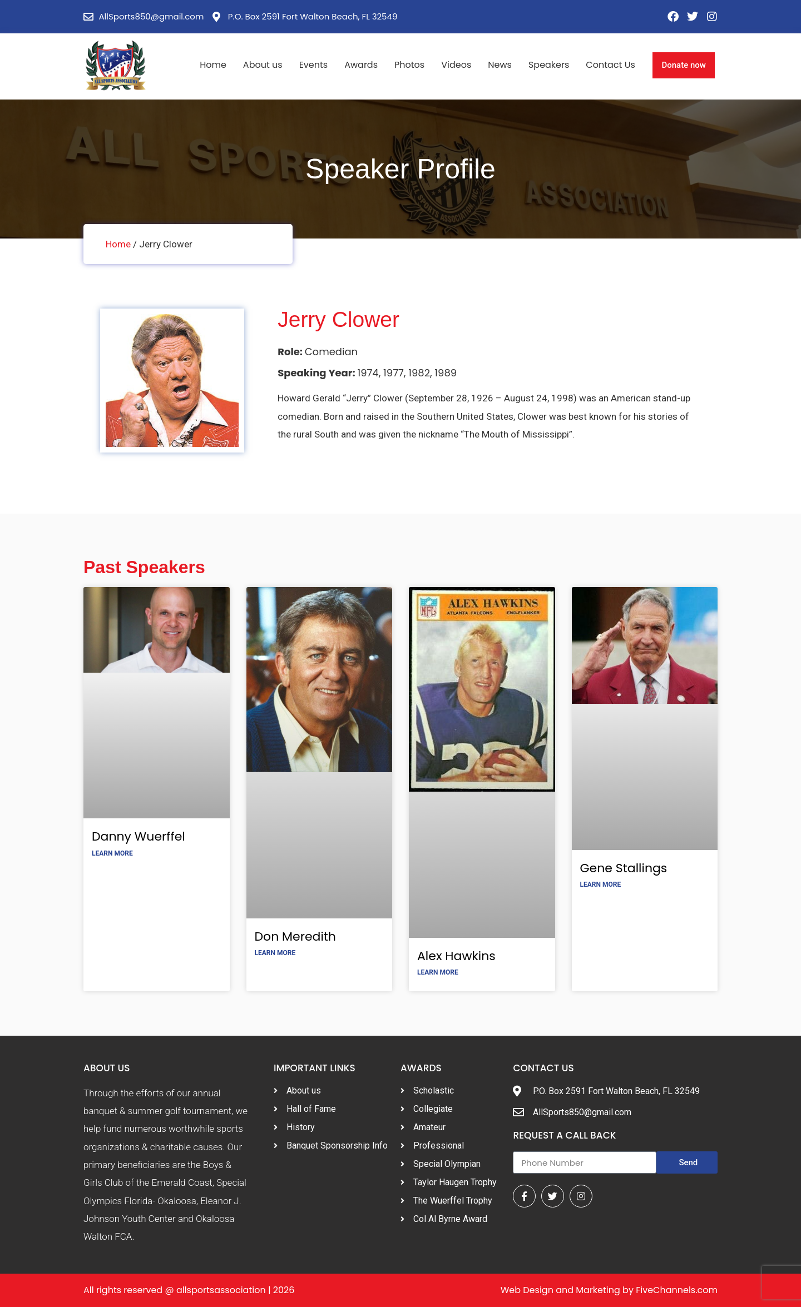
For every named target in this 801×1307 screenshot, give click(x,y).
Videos (456, 64)
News (500, 64)
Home (213, 64)
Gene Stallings (624, 868)
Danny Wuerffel (138, 836)
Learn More (112, 853)
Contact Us (610, 64)
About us (263, 64)
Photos (409, 64)
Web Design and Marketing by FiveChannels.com (609, 1290)
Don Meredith (295, 936)
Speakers (548, 64)
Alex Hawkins (456, 956)
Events (313, 64)
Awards (361, 64)
